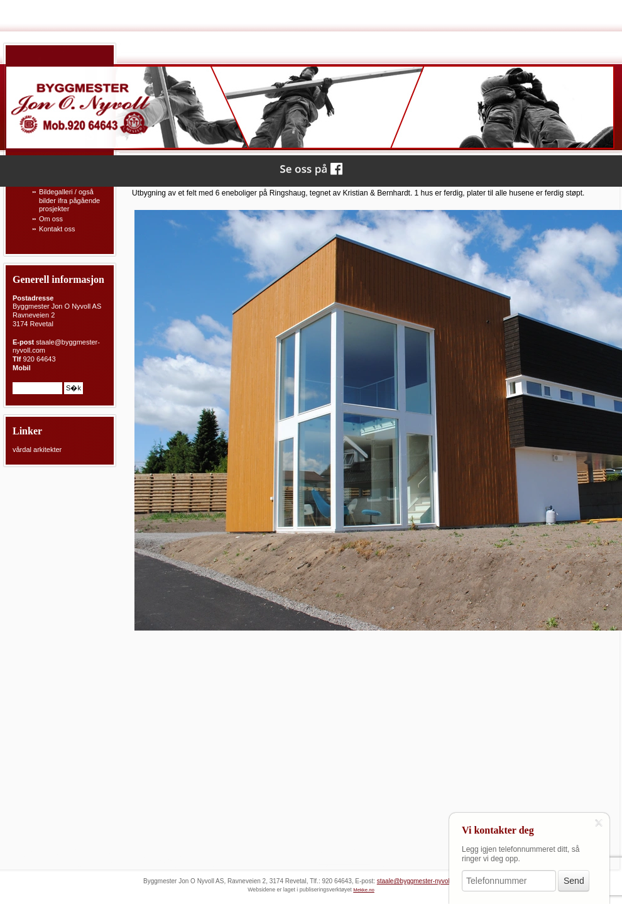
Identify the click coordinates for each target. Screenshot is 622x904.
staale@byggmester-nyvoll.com (421, 881)
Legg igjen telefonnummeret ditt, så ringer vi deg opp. (520, 854)
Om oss (51, 219)
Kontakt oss (57, 229)
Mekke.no (363, 890)
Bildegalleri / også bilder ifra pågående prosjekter (69, 200)
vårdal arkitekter (37, 449)
